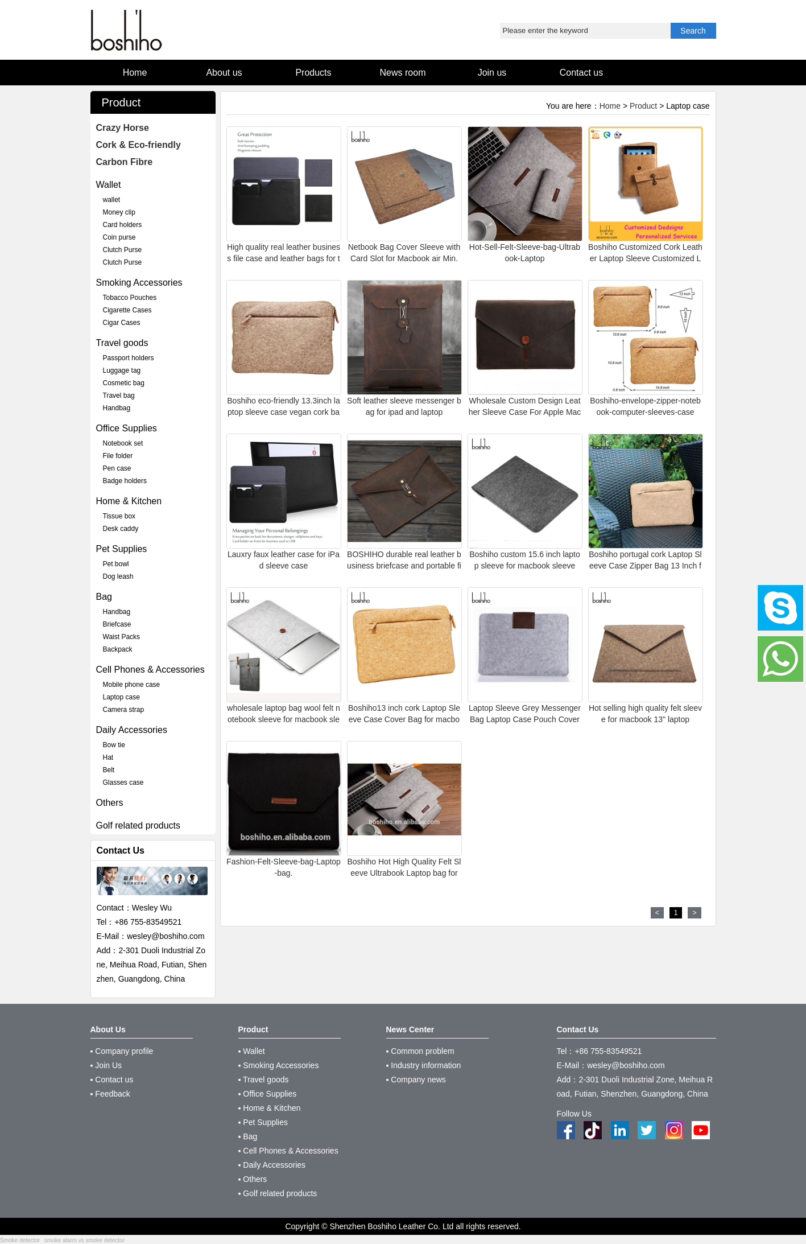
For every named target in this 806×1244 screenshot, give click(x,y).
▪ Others (252, 1179)
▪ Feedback (110, 1093)
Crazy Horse (122, 128)
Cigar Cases (121, 323)
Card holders (122, 225)
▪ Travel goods (263, 1079)
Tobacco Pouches (130, 298)
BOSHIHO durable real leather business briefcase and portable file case (404, 566)
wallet (112, 200)
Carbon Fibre (124, 162)
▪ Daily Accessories (272, 1164)
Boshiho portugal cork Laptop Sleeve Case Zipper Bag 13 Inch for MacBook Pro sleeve (645, 566)
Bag (104, 597)
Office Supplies (126, 428)
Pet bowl (116, 564)
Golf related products (138, 825)
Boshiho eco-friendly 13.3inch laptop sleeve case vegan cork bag (283, 412)
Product (643, 105)
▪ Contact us (112, 1079)
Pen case (117, 468)
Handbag (117, 408)
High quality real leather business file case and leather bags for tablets (283, 258)
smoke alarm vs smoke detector (84, 1240)
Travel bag (119, 395)
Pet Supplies (121, 549)
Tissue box (119, 516)
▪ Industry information (423, 1065)
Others (109, 803)
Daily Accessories (131, 730)
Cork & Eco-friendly (138, 145)
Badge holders (125, 481)
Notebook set (123, 443)
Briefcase (117, 624)
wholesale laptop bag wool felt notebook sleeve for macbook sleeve (283, 719)
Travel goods (122, 343)
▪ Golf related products (277, 1193)
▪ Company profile (122, 1051)
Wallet (108, 185)
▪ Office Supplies (267, 1093)
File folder (118, 456)
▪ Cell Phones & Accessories (288, 1150)
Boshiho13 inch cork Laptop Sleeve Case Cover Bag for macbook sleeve (404, 719)
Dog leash (118, 576)
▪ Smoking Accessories (278, 1065)
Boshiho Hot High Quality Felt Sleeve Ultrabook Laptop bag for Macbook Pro (404, 873)
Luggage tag (122, 370)
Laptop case (121, 697)
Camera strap (123, 710)
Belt (109, 770)
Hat (108, 757)
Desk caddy (121, 529)
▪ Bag (248, 1136)
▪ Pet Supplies (263, 1122)
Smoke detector (20, 1240)
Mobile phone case (131, 685)
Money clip (119, 212)
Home (610, 105)
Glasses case (123, 782)
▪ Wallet (251, 1051)
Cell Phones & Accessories (150, 669)
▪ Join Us (106, 1065)
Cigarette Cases (127, 310)
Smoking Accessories (139, 282)
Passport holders (128, 358)
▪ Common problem (420, 1051)
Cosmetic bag (123, 383)
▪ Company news (416, 1079)
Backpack (118, 649)
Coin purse (119, 237)
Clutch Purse (122, 250)
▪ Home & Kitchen (269, 1108)
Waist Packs (121, 637)
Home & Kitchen (129, 501)
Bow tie (114, 745)
